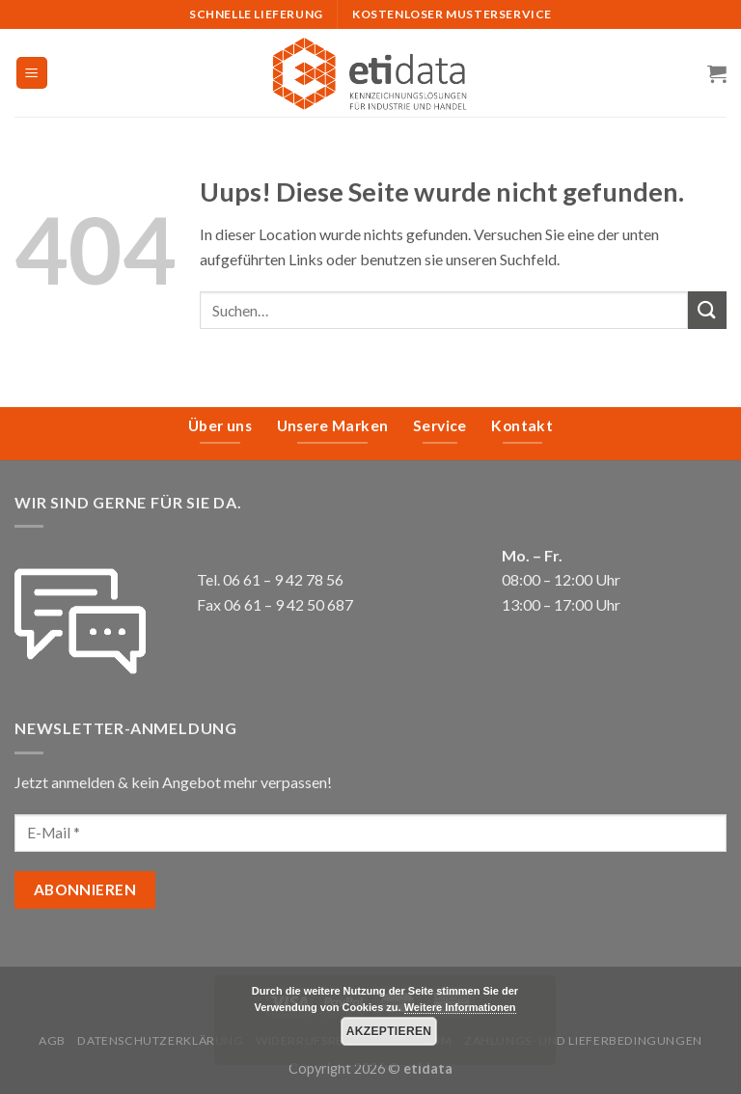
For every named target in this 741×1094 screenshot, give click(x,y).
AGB (52, 1040)
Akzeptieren (389, 1031)
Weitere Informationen (460, 1007)
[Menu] (32, 73)
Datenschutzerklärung (160, 1040)
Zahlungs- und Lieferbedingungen (583, 1040)
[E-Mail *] (370, 833)
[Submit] (707, 310)
